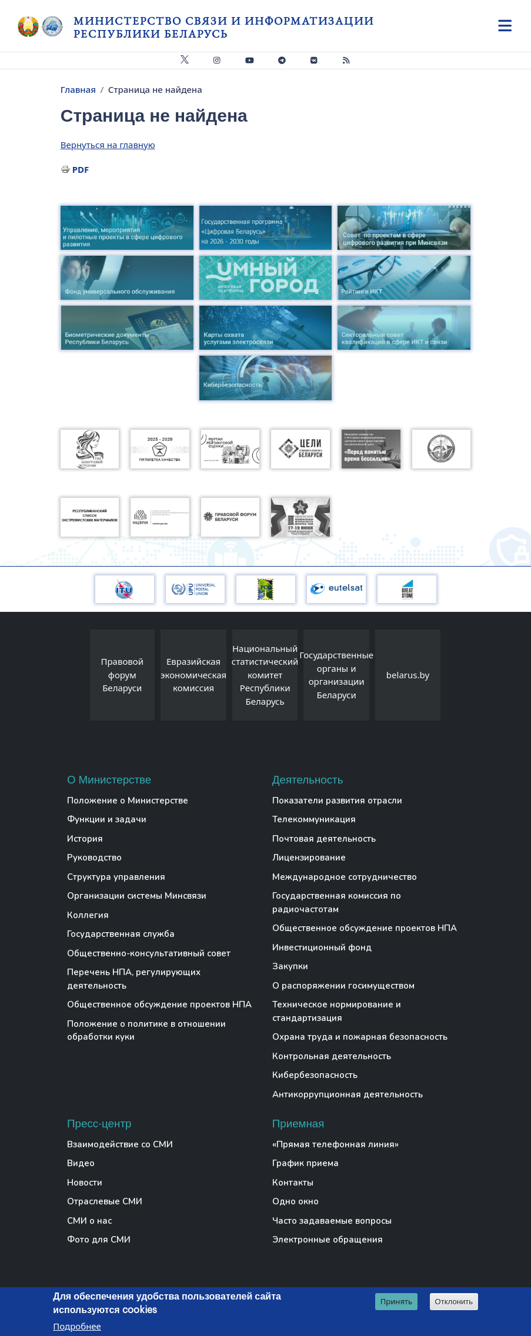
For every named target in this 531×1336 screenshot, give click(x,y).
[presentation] (78, 678)
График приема (305, 1163)
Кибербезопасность (315, 1075)
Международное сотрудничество (344, 877)
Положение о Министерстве (127, 800)
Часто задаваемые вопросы (332, 1221)
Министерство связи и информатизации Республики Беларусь (224, 27)
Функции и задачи (106, 819)
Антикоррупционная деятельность (347, 1094)
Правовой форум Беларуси (122, 674)
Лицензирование (309, 857)
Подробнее (77, 1326)
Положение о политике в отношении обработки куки (146, 1030)
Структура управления (116, 877)
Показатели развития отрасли (337, 800)
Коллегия (88, 915)
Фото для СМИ (99, 1239)
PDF (80, 169)
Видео (81, 1163)
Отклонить (454, 1302)
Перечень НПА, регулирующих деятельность (134, 979)
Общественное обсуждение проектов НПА (159, 1004)
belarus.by (407, 675)
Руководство (94, 857)
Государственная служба (121, 934)
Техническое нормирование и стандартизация (336, 1011)
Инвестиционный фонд (322, 947)
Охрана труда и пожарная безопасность (359, 1037)
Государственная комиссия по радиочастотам (336, 902)
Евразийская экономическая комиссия (193, 674)
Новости (84, 1182)
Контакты (292, 1182)
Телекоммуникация (314, 819)
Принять (396, 1302)
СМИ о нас (89, 1221)
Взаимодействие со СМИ (120, 1144)
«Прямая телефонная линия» (335, 1144)
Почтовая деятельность (324, 839)
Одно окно (295, 1201)
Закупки (290, 966)
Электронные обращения (327, 1239)
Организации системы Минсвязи (136, 896)
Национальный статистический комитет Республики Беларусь (265, 674)
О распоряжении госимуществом (343, 986)
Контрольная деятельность (331, 1056)
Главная (78, 89)
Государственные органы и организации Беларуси (336, 675)
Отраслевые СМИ (104, 1201)
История (85, 839)
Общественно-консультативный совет (149, 953)
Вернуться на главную (108, 144)
